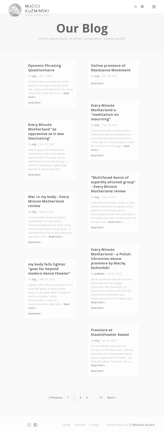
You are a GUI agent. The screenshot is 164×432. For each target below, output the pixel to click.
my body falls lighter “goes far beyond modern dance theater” (49, 269)
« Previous (55, 397)
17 (101, 397)
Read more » (115, 222)
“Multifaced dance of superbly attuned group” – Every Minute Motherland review (113, 184)
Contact (94, 425)
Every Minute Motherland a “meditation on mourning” (105, 112)
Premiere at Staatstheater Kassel (110, 332)
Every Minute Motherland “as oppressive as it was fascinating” (46, 131)
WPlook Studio (143, 425)
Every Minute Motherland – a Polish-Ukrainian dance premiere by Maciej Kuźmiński (111, 258)
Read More (34, 102)
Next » (111, 397)
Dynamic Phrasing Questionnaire (44, 67)
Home (66, 425)
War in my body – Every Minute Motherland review (48, 201)
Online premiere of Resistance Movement (111, 67)
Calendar (80, 425)
